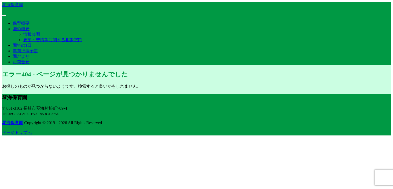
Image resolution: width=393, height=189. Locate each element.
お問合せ (21, 62)
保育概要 (21, 23)
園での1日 (22, 45)
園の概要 (21, 29)
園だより (21, 56)
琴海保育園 (12, 4)
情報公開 (31, 34)
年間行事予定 (25, 51)
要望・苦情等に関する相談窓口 (52, 40)
